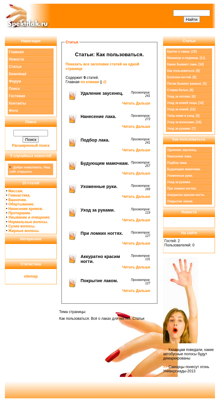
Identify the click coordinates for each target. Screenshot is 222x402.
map (34, 276)
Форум (15, 81)
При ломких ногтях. (182, 188)
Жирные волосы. (23, 231)
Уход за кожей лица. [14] (185, 103)
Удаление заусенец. (182, 150)
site (27, 276)
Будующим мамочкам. (184, 169)
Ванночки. (17, 200)
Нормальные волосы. (28, 222)
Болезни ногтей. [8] (181, 77)
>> (165, 350)
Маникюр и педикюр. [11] (186, 58)
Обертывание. (21, 204)
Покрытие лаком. (180, 201)
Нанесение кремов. (25, 209)
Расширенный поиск (30, 145)
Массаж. (15, 191)
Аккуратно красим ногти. (186, 195)
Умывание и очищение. (29, 217)
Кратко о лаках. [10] (182, 51)
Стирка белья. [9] (180, 90)
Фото (13, 111)
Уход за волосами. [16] (184, 122)
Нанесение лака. (179, 156)
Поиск (14, 89)
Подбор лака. (177, 162)
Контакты (17, 103)
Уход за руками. (179, 182)
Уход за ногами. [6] (181, 96)
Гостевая (17, 96)
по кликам (90, 82)
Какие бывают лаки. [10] (185, 64)
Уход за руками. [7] (181, 128)
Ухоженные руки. (180, 175)
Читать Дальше (136, 103)
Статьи (15, 67)
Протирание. (19, 213)
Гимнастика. (19, 195)
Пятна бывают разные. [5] (186, 83)
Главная (16, 52)
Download (17, 74)
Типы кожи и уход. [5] (183, 115)
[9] (183, 70)
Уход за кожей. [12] (181, 109)
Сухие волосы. (21, 226)
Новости (16, 59)
